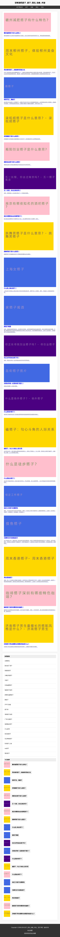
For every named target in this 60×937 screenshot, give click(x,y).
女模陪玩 (7, 661)
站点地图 (30, 930)
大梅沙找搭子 (8, 675)
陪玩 (37, 7)
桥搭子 (6, 699)
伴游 (42, 7)
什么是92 (7, 729)
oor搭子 (7, 748)
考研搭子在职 (8, 714)
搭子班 (6, 709)
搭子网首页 (19, 7)
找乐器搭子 (8, 733)
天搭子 (6, 680)
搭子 (26, 7)
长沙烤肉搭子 (8, 738)
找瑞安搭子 (8, 670)
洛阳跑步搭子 (8, 724)
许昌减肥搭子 (8, 685)
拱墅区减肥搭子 (9, 695)
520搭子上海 (8, 743)
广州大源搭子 (8, 719)
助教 (32, 7)
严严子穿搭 (8, 704)
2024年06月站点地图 (30, 933)
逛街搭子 (7, 753)
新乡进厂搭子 (8, 665)
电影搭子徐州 (8, 690)
